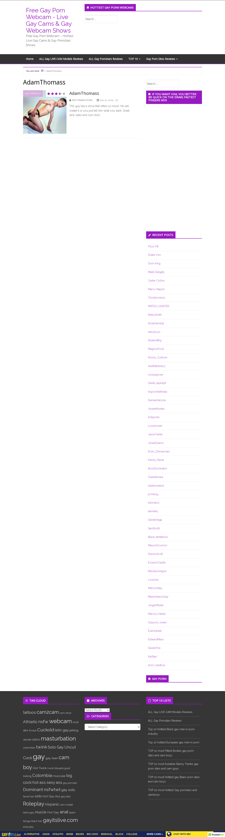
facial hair (28, 796)
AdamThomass (84, 93)
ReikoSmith (155, 314)
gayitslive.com (60, 820)
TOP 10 (134, 59)
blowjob (59, 768)
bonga (26, 821)
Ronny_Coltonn (157, 357)
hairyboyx (154, 331)
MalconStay (155, 588)
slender (27, 739)
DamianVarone (157, 400)
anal (64, 811)
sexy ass (54, 782)
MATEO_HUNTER (158, 306)
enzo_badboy (156, 665)
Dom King (154, 263)
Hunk (50, 768)
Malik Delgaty (156, 272)
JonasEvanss (156, 442)
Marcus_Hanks (157, 613)
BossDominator (157, 468)
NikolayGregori (157, 571)
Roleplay (33, 804)
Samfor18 (154, 528)
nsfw (43, 721)
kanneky (153, 511)
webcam (60, 721)
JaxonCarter (155, 434)
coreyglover (155, 374)
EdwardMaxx (156, 639)
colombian (29, 747)
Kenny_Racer (156, 459)
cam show (65, 712)
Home (30, 59)
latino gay (28, 812)
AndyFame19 (156, 323)
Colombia (42, 775)
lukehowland (156, 485)
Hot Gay (53, 812)
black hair (36, 821)
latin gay (62, 730)
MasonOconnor (157, 545)
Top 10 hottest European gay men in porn (173, 742)
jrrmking (153, 494)
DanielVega (155, 519)
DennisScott (155, 553)
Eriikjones (154, 417)
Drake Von (154, 254)
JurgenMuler (156, 605)
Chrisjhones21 (156, 297)
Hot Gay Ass (51, 796)
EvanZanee (155, 630)
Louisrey (153, 579)
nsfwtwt (52, 789)
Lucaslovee (155, 425)
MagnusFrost (156, 348)
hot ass (39, 782)
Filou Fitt (153, 246)
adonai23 (153, 502)
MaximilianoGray (158, 596)
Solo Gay (56, 747)
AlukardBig (154, 340)
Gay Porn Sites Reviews (162, 59)
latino (36, 739)
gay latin (66, 796)
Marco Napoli (156, 289)
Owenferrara (155, 477)
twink (41, 746)
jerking (73, 730)
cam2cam (48, 712)
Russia (32, 730)
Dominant (33, 789)
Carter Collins (156, 280)
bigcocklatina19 (157, 391)
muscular (59, 776)
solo (38, 796)
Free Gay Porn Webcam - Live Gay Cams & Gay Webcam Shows (49, 20)
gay (39, 756)
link (221, 777)
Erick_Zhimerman (159, 451)
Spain (72, 812)
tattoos (29, 712)
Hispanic (52, 804)
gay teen (52, 758)
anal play (28, 826)
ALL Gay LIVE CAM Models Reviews (61, 59)
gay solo (68, 790)
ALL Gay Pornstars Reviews (106, 59)
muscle (40, 812)
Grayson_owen (157, 622)
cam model (66, 804)
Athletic (30, 721)
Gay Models (33, 93)
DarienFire (154, 647)
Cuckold (45, 729)
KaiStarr (152, 656)
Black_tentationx (158, 536)
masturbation (58, 738)
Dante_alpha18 (157, 383)
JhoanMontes (156, 408)
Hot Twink (40, 768)
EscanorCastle (157, 562)
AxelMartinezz (156, 366)
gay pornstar (70, 782)
